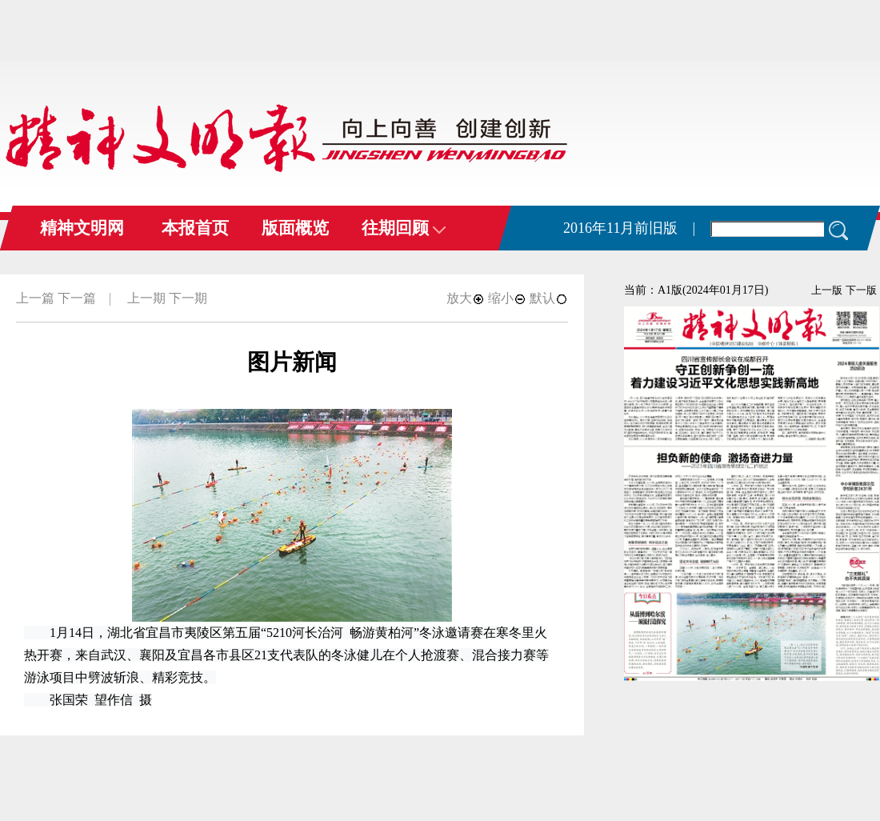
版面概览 (295, 228)
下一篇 (77, 298)
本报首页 (195, 228)
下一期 (188, 298)
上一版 (826, 290)
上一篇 (35, 298)
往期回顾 (404, 228)
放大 (465, 298)
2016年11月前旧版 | (629, 228)
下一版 (861, 290)
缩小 (507, 298)
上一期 (146, 298)
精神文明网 (82, 228)
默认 (549, 298)
